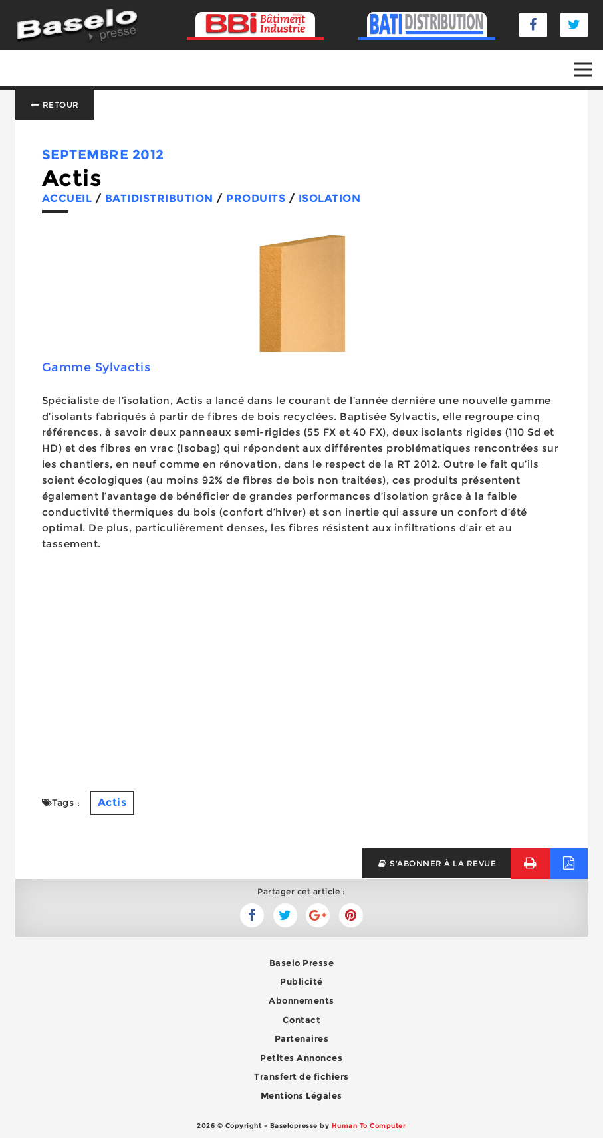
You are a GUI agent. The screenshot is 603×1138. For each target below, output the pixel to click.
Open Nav (588, 60)
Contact (302, 1019)
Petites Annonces (301, 1057)
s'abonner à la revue (436, 863)
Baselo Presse (301, 962)
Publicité (301, 981)
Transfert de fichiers (301, 1076)
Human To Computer (369, 1125)
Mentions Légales (301, 1095)
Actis (112, 802)
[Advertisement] (302, 671)
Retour (54, 105)
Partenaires (302, 1038)
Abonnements (301, 1000)
